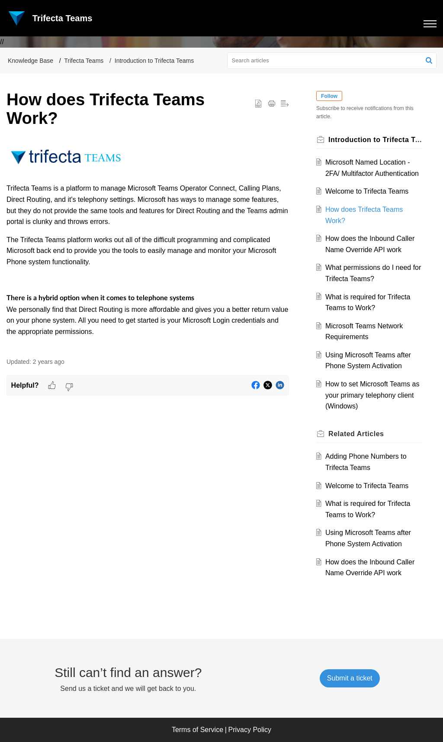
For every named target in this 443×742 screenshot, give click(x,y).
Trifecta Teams (83, 60)
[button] (429, 60)
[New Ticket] (350, 678)
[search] (332, 60)
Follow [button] (329, 96)
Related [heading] (356, 433)
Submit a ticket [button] (349, 678)
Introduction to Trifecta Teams (154, 60)
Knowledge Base (30, 60)
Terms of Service (197, 729)
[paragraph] (147, 247)
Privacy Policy (250, 729)
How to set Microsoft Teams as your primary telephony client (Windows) (372, 395)
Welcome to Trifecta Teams (366, 191)
